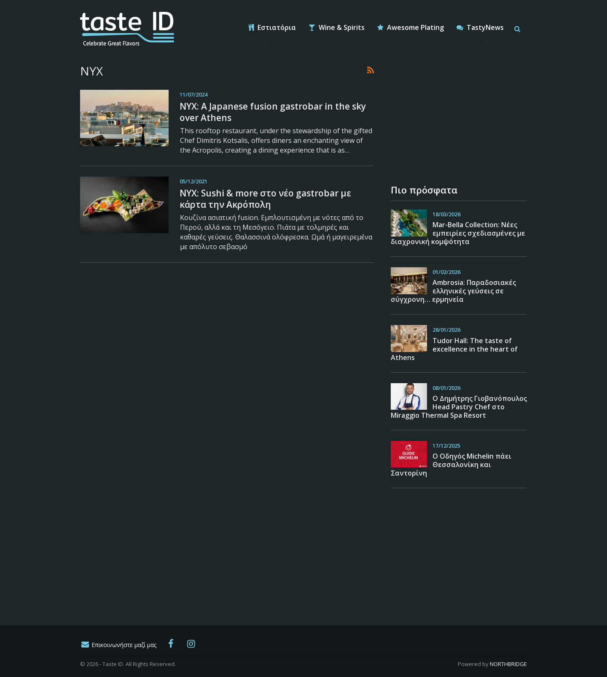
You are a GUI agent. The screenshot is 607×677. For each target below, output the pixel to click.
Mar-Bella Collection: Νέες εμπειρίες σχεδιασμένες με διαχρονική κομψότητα (458, 233)
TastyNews (480, 27)
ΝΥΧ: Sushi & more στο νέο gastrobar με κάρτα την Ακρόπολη (265, 198)
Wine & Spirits (337, 27)
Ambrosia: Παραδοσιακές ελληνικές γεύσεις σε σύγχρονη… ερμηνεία (453, 291)
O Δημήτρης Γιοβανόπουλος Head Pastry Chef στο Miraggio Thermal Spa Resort (459, 407)
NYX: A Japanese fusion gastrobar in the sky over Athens (273, 112)
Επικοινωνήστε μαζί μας (118, 645)
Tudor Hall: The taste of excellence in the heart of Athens (454, 349)
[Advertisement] (454, 116)
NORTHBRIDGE (508, 664)
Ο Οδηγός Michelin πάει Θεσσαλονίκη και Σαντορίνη (451, 464)
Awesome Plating (410, 27)
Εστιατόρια (272, 27)
